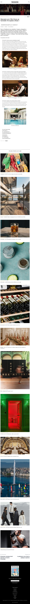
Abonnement (25, 600)
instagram (15, 597)
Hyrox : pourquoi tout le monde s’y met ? (6, 391)
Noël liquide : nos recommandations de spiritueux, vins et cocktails (10, 239)
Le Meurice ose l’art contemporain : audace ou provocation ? (9, 433)
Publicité (18, 600)
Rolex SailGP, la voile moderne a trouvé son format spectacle (9, 499)
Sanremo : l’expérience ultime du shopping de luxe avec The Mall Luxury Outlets (12, 216)
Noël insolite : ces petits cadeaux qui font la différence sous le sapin (10, 282)
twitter (15, 596)
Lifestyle (5, 16)
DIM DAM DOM (16, 602)
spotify (15, 598)
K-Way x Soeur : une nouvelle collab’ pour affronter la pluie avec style (11, 527)
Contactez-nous (22, 600)
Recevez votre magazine (15, 580)
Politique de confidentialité (14, 600)
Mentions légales (5, 600)
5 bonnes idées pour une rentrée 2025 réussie (7, 549)
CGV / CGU (8, 600)
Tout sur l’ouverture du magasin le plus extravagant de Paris (9, 456)
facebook (15, 595)
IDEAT (13, 602)
